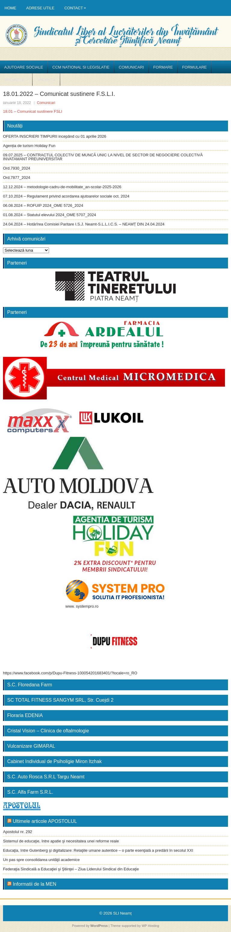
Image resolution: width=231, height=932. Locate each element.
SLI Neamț (122, 913)
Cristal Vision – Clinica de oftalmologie (48, 730)
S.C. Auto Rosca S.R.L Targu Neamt (46, 776)
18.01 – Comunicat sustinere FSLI (32, 111)
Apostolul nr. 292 (17, 831)
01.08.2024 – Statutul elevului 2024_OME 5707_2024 (49, 215)
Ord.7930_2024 (16, 168)
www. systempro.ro (82, 606)
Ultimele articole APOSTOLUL (45, 821)
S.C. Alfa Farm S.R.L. (30, 792)
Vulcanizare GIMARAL (31, 746)
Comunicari (131, 67)
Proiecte (18, 77)
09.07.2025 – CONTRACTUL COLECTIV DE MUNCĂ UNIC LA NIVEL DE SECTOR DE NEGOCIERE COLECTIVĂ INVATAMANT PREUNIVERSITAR (103, 157)
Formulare (194, 67)
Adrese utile (40, 8)
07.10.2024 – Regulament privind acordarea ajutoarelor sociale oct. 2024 (66, 196)
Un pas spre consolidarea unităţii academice (41, 859)
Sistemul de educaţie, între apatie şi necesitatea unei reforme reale (61, 841)
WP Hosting (150, 925)
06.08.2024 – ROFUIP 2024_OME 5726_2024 (43, 205)
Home (10, 8)
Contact (76, 5)
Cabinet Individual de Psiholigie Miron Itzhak (54, 761)
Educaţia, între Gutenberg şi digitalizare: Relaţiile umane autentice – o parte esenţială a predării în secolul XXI (98, 850)
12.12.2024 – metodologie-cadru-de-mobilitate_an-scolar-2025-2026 (62, 187)
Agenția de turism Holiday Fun (29, 145)
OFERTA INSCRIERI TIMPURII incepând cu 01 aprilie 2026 (54, 136)
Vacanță (46, 80)
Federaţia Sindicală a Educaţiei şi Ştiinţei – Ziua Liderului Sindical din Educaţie (71, 869)
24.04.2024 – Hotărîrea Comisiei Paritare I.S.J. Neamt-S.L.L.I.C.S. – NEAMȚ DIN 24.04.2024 (84, 224)
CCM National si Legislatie (80, 67)
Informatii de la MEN (34, 884)
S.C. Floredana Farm (29, 684)
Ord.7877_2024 (16, 177)
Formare (163, 67)
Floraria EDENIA (25, 715)
